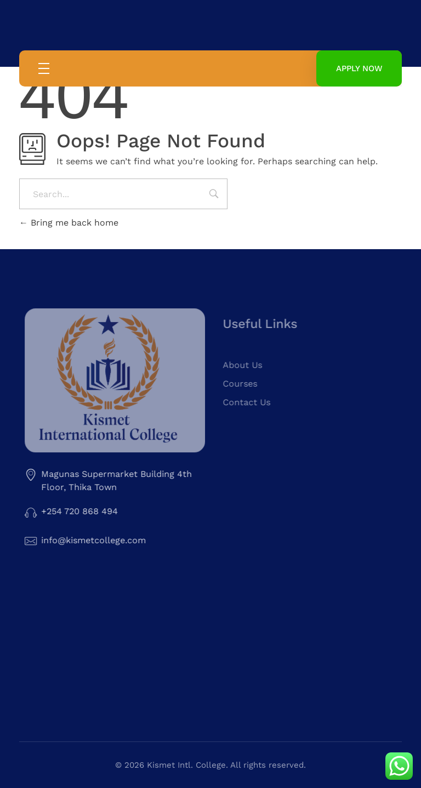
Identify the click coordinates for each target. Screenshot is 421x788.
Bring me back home (68, 222)
